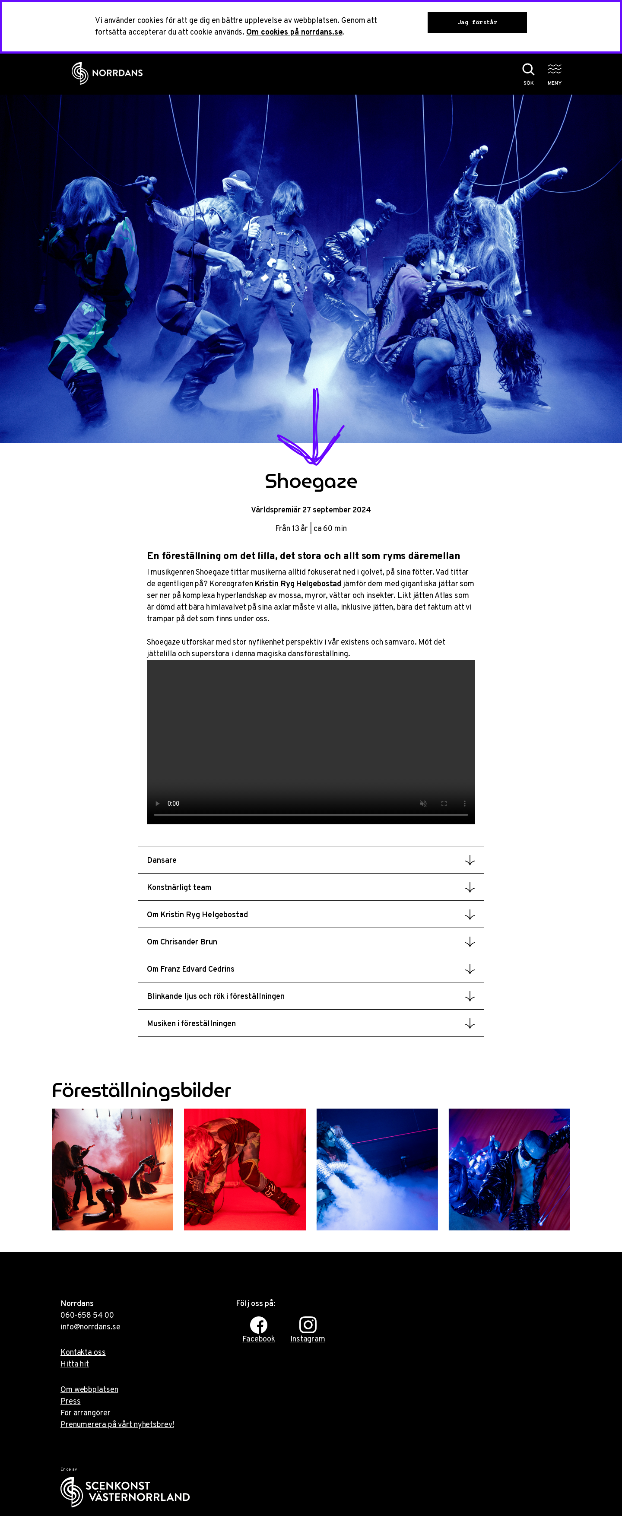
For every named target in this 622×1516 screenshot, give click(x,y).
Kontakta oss (83, 1353)
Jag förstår (477, 22)
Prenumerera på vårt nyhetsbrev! (117, 1425)
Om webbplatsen (89, 1390)
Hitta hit (74, 1365)
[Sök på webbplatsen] (519, 74)
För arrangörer (85, 1413)
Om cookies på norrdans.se (294, 33)
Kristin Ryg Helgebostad (298, 584)
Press (70, 1402)
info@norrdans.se (90, 1327)
